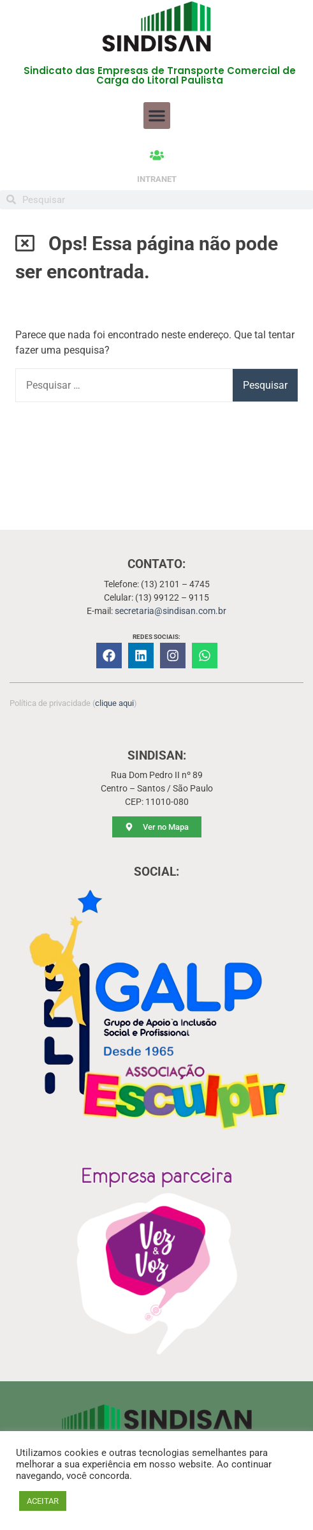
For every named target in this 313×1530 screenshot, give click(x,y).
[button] (156, 115)
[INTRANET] (157, 155)
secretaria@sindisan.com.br (170, 611)
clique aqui (114, 703)
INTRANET (157, 179)
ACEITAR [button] (43, 1501)
